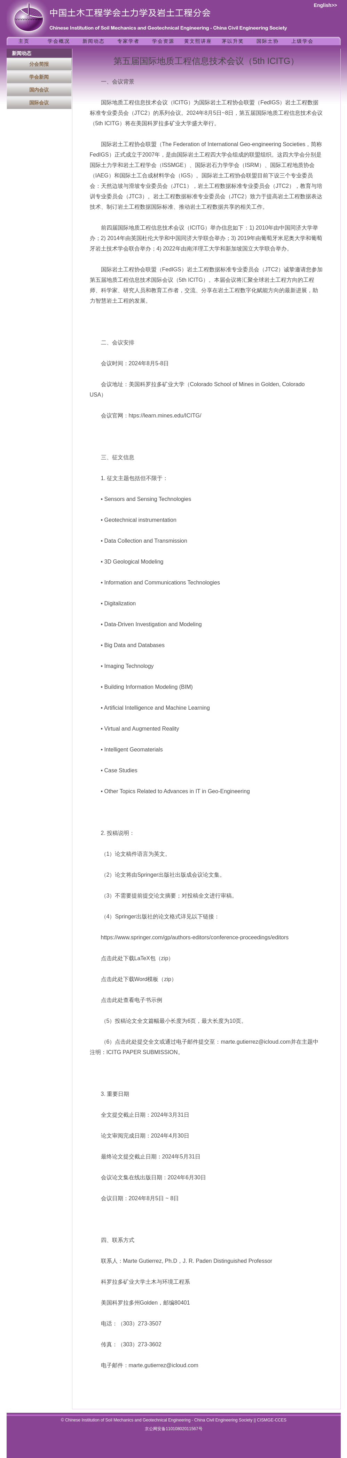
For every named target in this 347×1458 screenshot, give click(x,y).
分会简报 (39, 64)
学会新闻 (39, 77)
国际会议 (39, 102)
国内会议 (39, 90)
